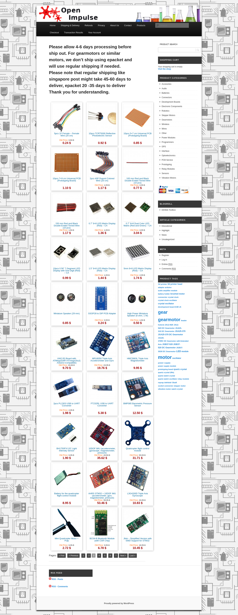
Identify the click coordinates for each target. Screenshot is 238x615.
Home (53, 25)
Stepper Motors (168, 115)
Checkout (54, 32)
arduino (168, 287)
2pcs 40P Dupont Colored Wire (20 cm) (102, 179)
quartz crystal (180, 369)
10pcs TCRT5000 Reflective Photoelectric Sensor (102, 134)
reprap (161, 383)
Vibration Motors (169, 178)
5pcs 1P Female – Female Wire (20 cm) (66, 134)
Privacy (101, 25)
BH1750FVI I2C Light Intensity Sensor (67, 449)
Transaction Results (73, 32)
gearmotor (169, 319)
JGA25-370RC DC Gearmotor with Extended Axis (173, 341)
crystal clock (173, 297)
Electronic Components (172, 106)
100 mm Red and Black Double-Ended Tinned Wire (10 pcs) (137, 180)
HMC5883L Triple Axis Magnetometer (137, 359)
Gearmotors (167, 120)
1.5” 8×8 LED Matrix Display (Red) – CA (102, 269)
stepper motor (180, 386)
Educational (167, 226)
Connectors (167, 97)
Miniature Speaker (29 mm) (67, 313)
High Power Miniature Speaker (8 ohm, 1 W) (137, 314)
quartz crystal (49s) (166, 372)
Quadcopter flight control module (137, 449)
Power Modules (168, 138)
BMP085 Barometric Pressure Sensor (137, 404)
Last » (132, 555)
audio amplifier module (167, 291)
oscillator (176, 358)
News (164, 235)
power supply (164, 363)
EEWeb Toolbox (169, 210)
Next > (123, 555)
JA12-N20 (169, 325)
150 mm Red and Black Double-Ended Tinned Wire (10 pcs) (66, 225)
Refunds (89, 25)
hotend (161, 325)
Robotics (165, 111)
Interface (165, 151)
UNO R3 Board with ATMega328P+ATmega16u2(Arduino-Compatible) (66, 360)
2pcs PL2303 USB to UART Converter (67, 404)
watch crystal (177, 389)
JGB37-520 (167, 344)
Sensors (165, 173)
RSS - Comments (60, 586)
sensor (168, 382)
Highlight (165, 230)
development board (166, 307)
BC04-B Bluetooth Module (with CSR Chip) (102, 539)
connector (162, 297)
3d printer (162, 284)
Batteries (165, 93)
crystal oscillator (166, 303)
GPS (164, 146)
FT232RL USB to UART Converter (102, 404)
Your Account (94, 32)
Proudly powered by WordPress (119, 603)
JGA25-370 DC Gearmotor (170, 334)
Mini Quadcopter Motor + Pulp (67, 539)
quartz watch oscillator (167, 379)
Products (141, 25)
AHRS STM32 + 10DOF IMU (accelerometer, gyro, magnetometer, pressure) (102, 495)
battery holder (164, 294)
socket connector (165, 386)
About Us (114, 25)
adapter (161, 287)
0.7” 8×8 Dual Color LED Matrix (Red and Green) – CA (138, 224)
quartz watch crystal (166, 376)
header (184, 320)
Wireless (165, 124)
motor (165, 357)
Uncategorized (168, 239)
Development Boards (171, 102)
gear (163, 312)
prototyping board (165, 369)
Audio (164, 88)
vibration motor (164, 389)
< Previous (73, 555)
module (184, 351)
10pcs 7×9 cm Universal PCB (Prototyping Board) (67, 179)
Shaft (174, 383)
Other (164, 133)
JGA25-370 (180, 331)
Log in (164, 260)
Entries (167, 264)
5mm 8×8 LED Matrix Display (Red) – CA (138, 269)
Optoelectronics (168, 155)
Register (165, 255)
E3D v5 (178, 307)
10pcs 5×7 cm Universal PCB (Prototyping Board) (138, 134)
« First (61, 555)
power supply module (167, 366)
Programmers (168, 142)
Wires (164, 129)
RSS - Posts (57, 579)
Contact (128, 25)
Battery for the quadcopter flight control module (66, 494)
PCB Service (167, 160)
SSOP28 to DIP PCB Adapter (102, 313)
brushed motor (177, 294)
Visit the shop (164, 69)
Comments (169, 269)
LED (178, 351)
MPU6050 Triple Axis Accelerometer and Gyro (102, 359)
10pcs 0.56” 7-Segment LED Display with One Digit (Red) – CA (66, 270)
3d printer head (175, 284)
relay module (183, 379)
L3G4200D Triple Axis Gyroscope (137, 494)
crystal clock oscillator (167, 300)
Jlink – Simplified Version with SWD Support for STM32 (137, 539)
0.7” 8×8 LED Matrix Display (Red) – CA (102, 224)
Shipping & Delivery (70, 25)
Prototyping (167, 164)
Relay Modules (168, 169)
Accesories (166, 84)
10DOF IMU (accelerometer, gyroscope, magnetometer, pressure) (102, 450)
